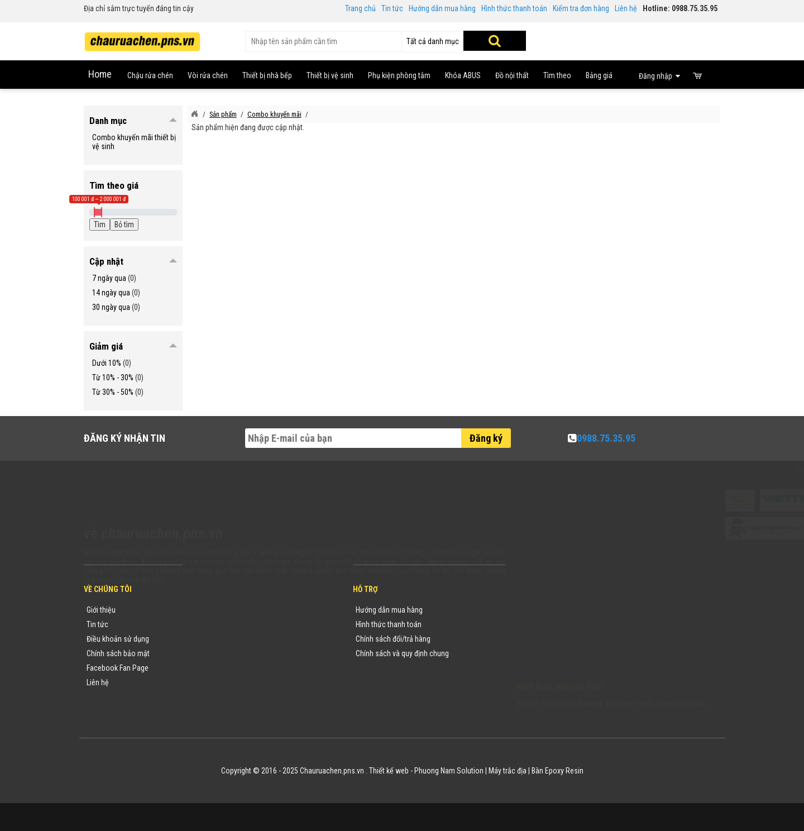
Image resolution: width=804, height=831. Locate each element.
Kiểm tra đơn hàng (581, 8)
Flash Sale (210, 696)
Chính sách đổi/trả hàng (393, 638)
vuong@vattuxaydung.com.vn (584, 655)
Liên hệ (626, 8)
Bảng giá (599, 75)
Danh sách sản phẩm (227, 667)
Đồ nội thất (512, 75)
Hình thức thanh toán (514, 8)
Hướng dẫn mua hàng (442, 8)
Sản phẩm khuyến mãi (229, 682)
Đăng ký (486, 438)
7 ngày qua (109, 278)
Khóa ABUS (463, 75)
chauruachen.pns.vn (578, 641)
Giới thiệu (101, 609)
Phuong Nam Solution (449, 770)
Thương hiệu (213, 609)
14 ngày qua (111, 292)
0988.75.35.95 (606, 438)
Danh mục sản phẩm (226, 653)
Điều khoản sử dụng (118, 638)
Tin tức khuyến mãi (223, 624)
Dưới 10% (106, 363)
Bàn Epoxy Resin (557, 770)
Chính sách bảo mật (118, 653)
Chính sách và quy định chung (402, 653)
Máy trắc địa (508, 770)
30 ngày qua (111, 307)
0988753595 (548, 626)
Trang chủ (360, 8)
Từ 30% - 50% (112, 392)
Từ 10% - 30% (112, 377)
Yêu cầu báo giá (219, 638)
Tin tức (392, 8)
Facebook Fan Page (118, 667)
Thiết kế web (389, 770)
